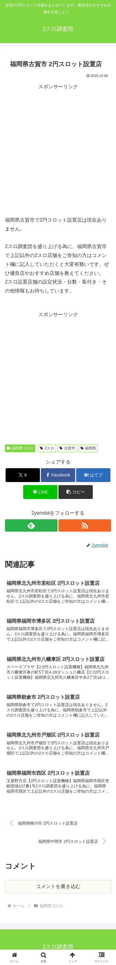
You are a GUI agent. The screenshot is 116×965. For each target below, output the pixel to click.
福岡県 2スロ (20, 448)
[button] (75, 492)
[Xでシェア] (23, 475)
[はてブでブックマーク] (93, 475)
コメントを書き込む (58, 886)
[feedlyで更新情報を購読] (31, 525)
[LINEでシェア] (40, 492)
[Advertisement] (58, 149)
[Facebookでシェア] (58, 475)
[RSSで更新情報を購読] (84, 525)
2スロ (47, 448)
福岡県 (88, 448)
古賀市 (67, 448)
